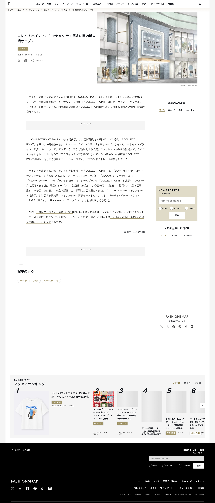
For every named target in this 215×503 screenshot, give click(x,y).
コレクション (133, 4)
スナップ (120, 4)
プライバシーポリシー (182, 494)
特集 (49, 4)
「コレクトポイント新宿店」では (54, 212)
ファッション (34, 10)
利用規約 (168, 494)
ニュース (40, 4)
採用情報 (138, 494)
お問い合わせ (199, 494)
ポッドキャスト (158, 4)
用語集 (171, 4)
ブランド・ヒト (83, 4)
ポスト (145, 4)
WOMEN (177, 208)
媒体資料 (148, 494)
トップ (10, 10)
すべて (162, 110)
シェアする (37, 60)
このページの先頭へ (21, 450)
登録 (177, 215)
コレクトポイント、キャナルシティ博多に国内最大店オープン (69, 10)
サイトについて (126, 494)
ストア (70, 4)
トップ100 (108, 4)
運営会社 (158, 494)
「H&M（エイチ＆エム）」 (123, 195)
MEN (164, 208)
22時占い (97, 4)
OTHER (192, 208)
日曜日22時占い (171, 481)
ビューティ (59, 4)
